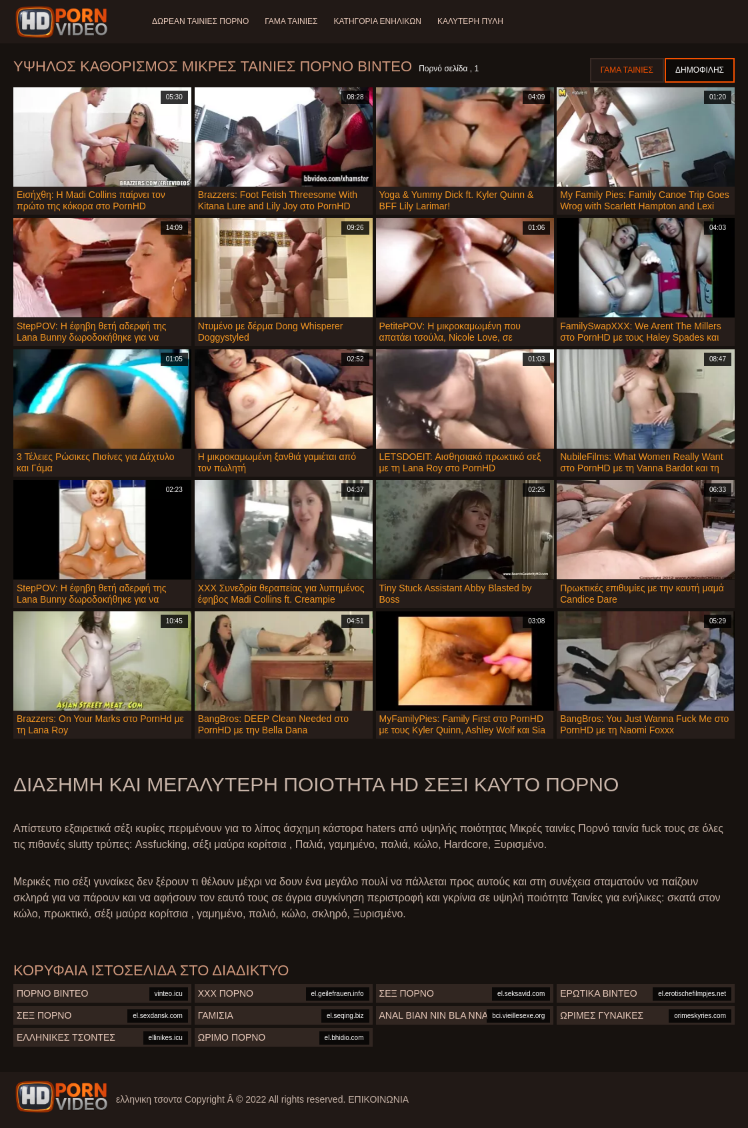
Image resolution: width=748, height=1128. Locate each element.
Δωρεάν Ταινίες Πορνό (200, 21)
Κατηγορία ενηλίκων (377, 21)
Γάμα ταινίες (291, 21)
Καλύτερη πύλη (470, 21)
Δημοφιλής (699, 70)
